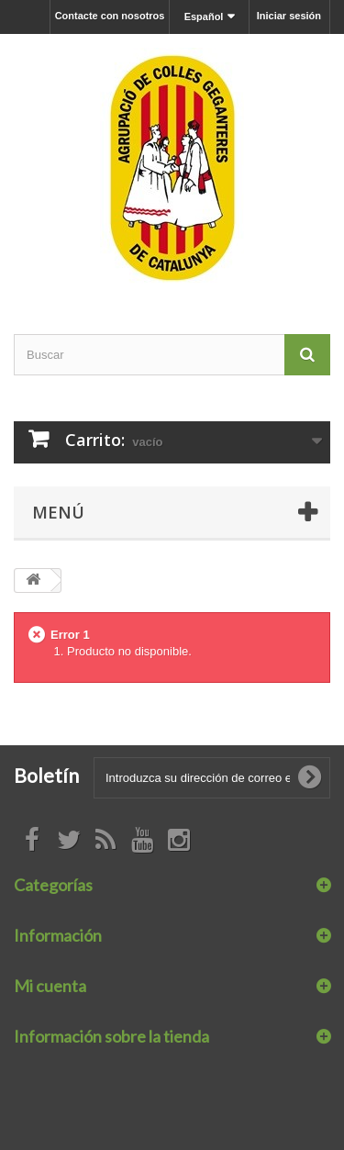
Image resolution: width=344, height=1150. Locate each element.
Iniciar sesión (289, 15)
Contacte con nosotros (110, 15)
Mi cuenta (50, 986)
